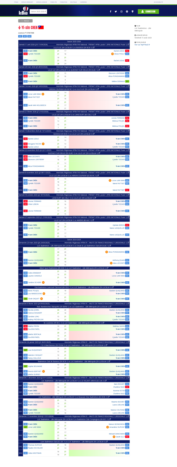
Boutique (73, 2)
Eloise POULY (119, 54)
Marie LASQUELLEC (117, 228)
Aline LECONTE (34, 156)
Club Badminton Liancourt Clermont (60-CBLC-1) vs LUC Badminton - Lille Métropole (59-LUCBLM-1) (74, 287)
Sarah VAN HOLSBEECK (37, 105)
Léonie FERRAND (118, 118)
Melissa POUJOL (118, 121)
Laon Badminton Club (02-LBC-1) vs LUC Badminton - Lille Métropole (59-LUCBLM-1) (74, 442)
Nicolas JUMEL (33, 310)
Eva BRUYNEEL (34, 329)
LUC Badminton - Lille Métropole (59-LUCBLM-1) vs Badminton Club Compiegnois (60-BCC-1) (74, 419)
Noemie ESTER (119, 390)
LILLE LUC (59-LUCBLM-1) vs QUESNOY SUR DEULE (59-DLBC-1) (74, 70)
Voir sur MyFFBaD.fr (142, 45)
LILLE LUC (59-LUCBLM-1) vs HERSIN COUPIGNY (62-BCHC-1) (74, 175)
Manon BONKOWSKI (117, 424)
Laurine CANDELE (35, 276)
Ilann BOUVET (119, 384)
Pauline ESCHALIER (35, 448)
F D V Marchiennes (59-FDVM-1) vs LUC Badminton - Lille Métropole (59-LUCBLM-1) (74, 345)
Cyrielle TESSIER (34, 54)
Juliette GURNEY (34, 374)
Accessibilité (158, 2)
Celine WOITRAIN (34, 453)
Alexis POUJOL (33, 290)
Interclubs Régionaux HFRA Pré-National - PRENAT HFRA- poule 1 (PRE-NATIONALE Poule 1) (92, 44)
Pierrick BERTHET (34, 371)
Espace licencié (41, 2)
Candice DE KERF (34, 282)
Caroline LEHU (33, 316)
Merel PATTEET (34, 97)
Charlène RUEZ (119, 387)
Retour (26, 21)
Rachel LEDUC (119, 51)
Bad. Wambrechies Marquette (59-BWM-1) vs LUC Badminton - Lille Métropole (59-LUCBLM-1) (74, 306)
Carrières (83, 2)
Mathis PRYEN (33, 326)
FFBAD (16, 2)
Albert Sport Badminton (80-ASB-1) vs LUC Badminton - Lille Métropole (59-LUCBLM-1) (74, 268)
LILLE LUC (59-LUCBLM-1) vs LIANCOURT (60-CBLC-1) (74, 115)
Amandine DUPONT (117, 427)
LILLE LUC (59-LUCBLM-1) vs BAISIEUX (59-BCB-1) (73, 47)
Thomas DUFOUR (35, 445)
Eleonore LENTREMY (117, 73)
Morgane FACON (34, 144)
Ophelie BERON (119, 225)
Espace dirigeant (27, 2)
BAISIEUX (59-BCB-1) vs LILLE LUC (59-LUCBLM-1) (73, 134)
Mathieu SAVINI (119, 326)
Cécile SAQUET (33, 298)
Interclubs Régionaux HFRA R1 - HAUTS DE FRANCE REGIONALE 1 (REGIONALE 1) (97, 242)
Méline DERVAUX (118, 81)
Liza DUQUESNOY (35, 350)
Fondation (63, 2)
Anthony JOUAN (119, 260)
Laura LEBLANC (118, 405)
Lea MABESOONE (35, 293)
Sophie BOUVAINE (35, 366)
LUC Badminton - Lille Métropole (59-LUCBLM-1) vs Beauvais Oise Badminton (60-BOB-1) (74, 397)
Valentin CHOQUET (35, 355)
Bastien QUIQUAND (35, 260)
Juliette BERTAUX (34, 334)
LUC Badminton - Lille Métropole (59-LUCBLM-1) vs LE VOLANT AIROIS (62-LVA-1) (74, 381)
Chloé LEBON (33, 204)
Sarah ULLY (120, 437)
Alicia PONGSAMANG (116, 76)
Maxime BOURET (118, 402)
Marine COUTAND (118, 410)
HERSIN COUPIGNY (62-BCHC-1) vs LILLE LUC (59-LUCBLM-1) (74, 89)
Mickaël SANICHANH (117, 434)
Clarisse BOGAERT (35, 313)
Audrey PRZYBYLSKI (35, 319)
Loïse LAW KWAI (34, 94)
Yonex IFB (53, 2)
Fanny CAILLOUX (34, 358)
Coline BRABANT (34, 273)
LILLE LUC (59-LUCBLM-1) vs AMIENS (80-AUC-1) (74, 220)
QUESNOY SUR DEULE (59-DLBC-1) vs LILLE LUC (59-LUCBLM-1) (74, 153)
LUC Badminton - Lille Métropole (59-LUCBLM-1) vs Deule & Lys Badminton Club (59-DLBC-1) (74, 246)
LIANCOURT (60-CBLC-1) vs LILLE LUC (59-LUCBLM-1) (74, 198)
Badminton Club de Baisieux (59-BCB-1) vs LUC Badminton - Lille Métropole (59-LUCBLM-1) (74, 361)
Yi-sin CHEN (32, 51)
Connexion (148, 11)
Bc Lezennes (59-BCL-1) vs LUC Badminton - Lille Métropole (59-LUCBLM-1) (74, 323)
